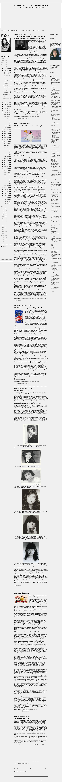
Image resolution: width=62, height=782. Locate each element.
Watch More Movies (55, 278)
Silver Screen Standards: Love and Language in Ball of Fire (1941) (56, 114)
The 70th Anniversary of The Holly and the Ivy (7, 87)
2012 (3, 225)
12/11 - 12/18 (6, 102)
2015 (3, 218)
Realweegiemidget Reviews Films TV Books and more (55, 209)
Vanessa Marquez (21, 733)
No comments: (18, 118)
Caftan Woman (54, 96)
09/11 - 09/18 (6, 129)
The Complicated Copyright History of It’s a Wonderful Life (56, 261)
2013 (3, 223)
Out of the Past (54, 189)
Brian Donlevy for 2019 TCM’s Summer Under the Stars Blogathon (55, 202)
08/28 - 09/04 (6, 133)
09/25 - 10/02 (6, 125)
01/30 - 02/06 (6, 195)
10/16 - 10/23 (6, 118)
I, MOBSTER (53, 256)
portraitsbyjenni (54, 199)
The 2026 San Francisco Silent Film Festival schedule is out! (56, 242)
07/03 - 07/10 (6, 150)
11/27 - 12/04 (6, 106)
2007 (3, 235)
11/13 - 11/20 (6, 110)
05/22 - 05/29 (6, 162)
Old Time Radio (36, 30)
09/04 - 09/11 (6, 131)
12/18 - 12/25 (6, 70)
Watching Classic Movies (55, 283)
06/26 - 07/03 (6, 152)
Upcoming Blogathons (55, 133)
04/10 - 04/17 (6, 174)
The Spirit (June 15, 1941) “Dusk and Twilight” (55, 271)
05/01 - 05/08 (6, 168)
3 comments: (43, 298)
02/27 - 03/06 (6, 187)
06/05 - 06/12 (6, 158)
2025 (3, 60)
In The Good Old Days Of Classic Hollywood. (55, 140)
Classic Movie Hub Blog (55, 111)
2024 (3, 62)
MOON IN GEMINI (55, 166)
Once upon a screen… (56, 184)
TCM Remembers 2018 (28, 732)
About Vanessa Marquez (13, 30)
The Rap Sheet (54, 264)
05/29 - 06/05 (6, 160)
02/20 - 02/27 (6, 189)
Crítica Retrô (54, 122)
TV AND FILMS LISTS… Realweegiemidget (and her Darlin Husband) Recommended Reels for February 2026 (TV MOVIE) (56, 215)
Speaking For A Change (54, 232)
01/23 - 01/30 (6, 197)
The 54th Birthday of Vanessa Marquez (26, 391)
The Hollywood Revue (56, 258)
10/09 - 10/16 (6, 120)
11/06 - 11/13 (6, 112)
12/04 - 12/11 (6, 104)
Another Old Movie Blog (55, 83)
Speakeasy (53, 227)
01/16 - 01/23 (6, 199)
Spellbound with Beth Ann (56, 239)
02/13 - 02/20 (6, 191)
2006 (3, 237)
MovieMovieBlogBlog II (56, 172)
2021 (3, 206)
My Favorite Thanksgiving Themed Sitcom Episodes (55, 169)
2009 (3, 231)
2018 (3, 212)
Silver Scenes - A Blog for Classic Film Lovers (56, 221)
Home (43, 30)
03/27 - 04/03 (6, 179)
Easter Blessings (54, 161)
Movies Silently (54, 179)
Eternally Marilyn (54, 156)
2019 (3, 210)
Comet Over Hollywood (53, 118)
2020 (3, 208)
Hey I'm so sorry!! (54, 164)
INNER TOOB (54, 150)
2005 (3, 239)
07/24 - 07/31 (6, 143)
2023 (3, 64)
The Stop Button (54, 268)
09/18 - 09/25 (6, 127)
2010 (3, 229)
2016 (3, 216)
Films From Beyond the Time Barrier (55, 127)
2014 (3, 220)
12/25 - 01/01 (6, 68)
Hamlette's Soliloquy (55, 132)
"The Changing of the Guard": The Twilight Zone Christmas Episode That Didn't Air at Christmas (29, 37)
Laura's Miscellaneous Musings (54, 159)
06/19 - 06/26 (6, 154)
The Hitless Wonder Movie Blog (55, 255)
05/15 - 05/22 (6, 164)
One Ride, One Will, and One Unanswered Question (56, 235)
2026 (3, 58)
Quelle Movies (54, 205)
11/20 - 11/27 (6, 108)
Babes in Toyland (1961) (21, 593)
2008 (3, 233)
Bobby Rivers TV (55, 92)
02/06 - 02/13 (6, 193)
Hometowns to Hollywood (54, 136)
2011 (3, 227)
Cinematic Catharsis (55, 102)
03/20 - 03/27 (6, 181)
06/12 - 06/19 (6, 156)
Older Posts (45, 768)
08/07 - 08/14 (6, 139)
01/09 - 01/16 (6, 201)
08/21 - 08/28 (6, 135)
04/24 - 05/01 (6, 170)
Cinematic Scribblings (56, 106)
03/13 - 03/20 (6, 183)
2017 (3, 214)
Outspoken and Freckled (54, 195)
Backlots (53, 87)
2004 (3, 241)
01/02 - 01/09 (6, 203)
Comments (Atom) (24, 771)
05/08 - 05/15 (6, 166)
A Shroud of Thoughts (31, 5)
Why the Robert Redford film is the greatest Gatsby (56, 187)
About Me (3, 30)
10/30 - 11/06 (6, 114)
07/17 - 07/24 (6, 145)
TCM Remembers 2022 (21, 718)
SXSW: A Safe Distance (56, 206)
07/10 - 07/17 (6, 147)
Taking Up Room (55, 250)
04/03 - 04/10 (6, 176)
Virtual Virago (54, 274)
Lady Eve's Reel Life (55, 155)
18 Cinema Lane (54, 78)
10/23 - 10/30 (6, 116)
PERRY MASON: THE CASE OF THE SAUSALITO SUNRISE (56, 99)
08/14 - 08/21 (6, 137)
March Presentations (55, 137)
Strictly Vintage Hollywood (54, 245)
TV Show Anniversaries (25, 30)
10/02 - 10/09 (6, 123)
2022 (3, 66)
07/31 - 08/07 (6, 141)
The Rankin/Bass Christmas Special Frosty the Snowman (28, 127)
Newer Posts (17, 768)
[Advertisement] (31, 18)
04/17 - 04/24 (6, 172)
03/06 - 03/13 (6, 185)
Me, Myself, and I (55, 163)
